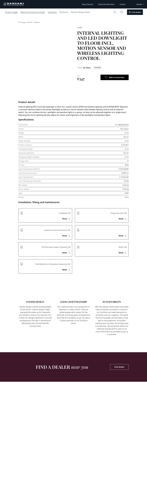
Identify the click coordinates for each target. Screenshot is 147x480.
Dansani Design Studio (80, 12)
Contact (122, 4)
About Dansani (87, 4)
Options (30, 22)
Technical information (106, 4)
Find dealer (119, 367)
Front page (22, 22)
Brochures (64, 12)
